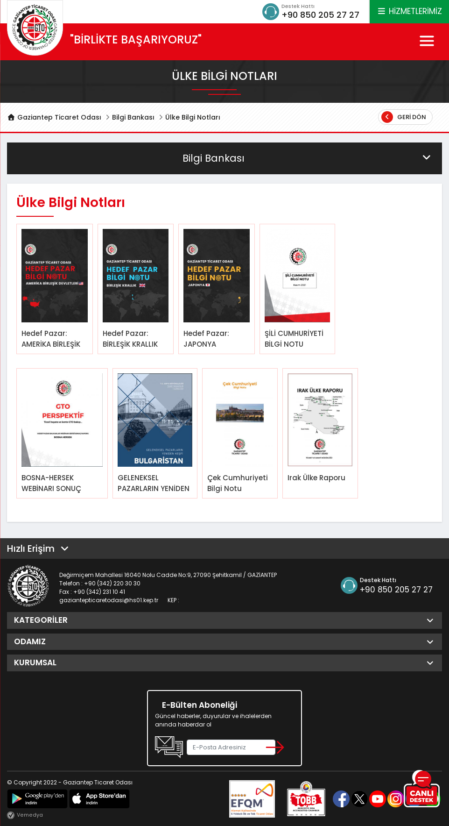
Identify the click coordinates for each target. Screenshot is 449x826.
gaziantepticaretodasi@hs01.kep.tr (108, 600)
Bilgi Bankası (133, 117)
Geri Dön (403, 117)
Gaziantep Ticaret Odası (54, 117)
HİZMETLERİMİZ (409, 11)
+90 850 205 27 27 (320, 15)
